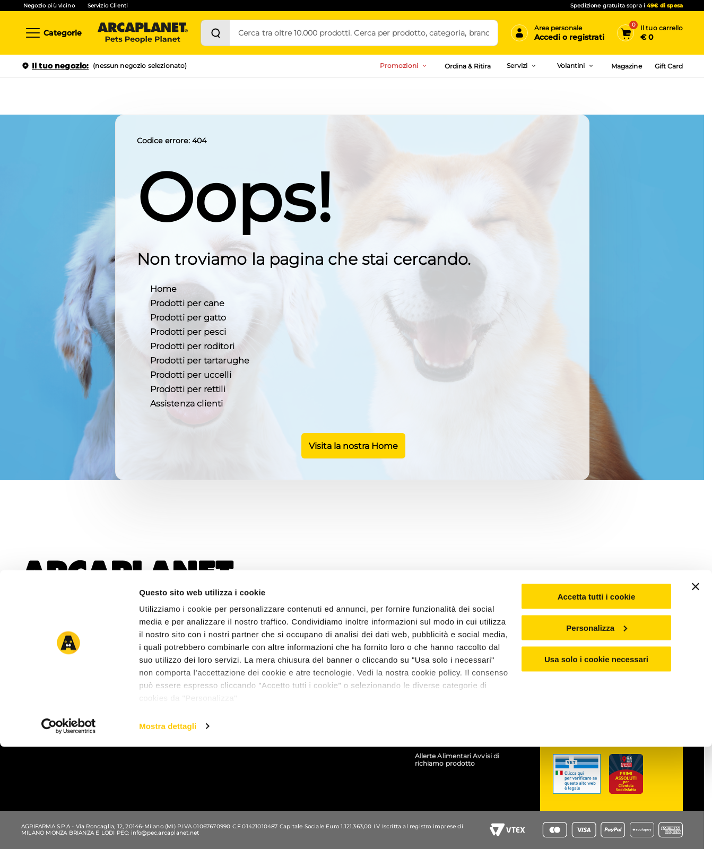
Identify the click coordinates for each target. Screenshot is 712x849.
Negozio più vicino (49, 5)
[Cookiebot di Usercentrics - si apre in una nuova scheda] (68, 828)
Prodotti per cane (187, 302)
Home (163, 288)
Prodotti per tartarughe (200, 359)
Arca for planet (49, 658)
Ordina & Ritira (468, 66)
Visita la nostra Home (352, 445)
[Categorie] (53, 33)
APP (162, 630)
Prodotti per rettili (187, 388)
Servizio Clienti (108, 5)
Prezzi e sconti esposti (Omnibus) (338, 644)
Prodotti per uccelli (190, 374)
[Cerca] (215, 33)
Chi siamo (41, 630)
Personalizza (596, 729)
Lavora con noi (49, 644)
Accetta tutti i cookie (597, 698)
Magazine (626, 66)
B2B (421, 644)
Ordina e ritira (177, 644)
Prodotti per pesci (188, 331)
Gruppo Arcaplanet (445, 630)
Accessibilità (435, 658)
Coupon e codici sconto (323, 630)
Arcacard (300, 658)
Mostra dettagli (167, 828)
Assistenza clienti (186, 402)
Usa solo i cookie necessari (596, 761)
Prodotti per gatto (188, 316)
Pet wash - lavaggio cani (194, 658)
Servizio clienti (595, 639)
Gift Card (669, 66)
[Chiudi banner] (695, 688)
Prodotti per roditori (192, 345)
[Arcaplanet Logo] (143, 33)
